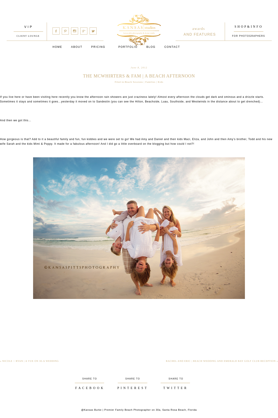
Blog (151, 47)
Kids (160, 82)
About (76, 47)
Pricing (98, 47)
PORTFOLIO (127, 47)
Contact (172, 47)
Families (150, 82)
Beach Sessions (134, 82)
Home (57, 47)
